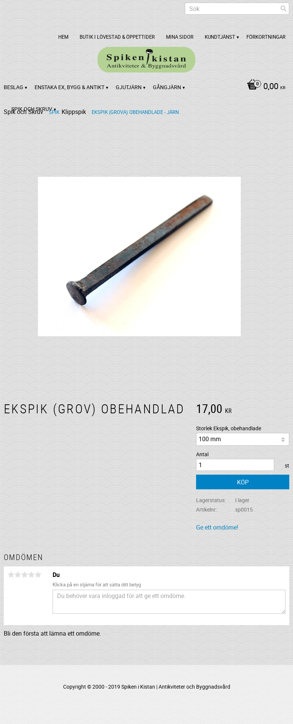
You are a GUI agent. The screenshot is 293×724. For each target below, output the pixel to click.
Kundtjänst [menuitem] (220, 36)
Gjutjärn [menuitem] (129, 87)
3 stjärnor (24, 574)
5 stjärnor (38, 574)
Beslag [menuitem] (13, 87)
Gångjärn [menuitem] (167, 87)
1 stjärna (11, 574)
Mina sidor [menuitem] (179, 36)
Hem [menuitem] (63, 36)
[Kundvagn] (264, 86)
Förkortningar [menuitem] (265, 36)
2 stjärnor (17, 574)
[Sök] (283, 8)
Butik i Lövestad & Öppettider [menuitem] (117, 36)
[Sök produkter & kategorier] (237, 9)
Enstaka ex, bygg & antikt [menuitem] (69, 87)
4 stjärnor (31, 574)
